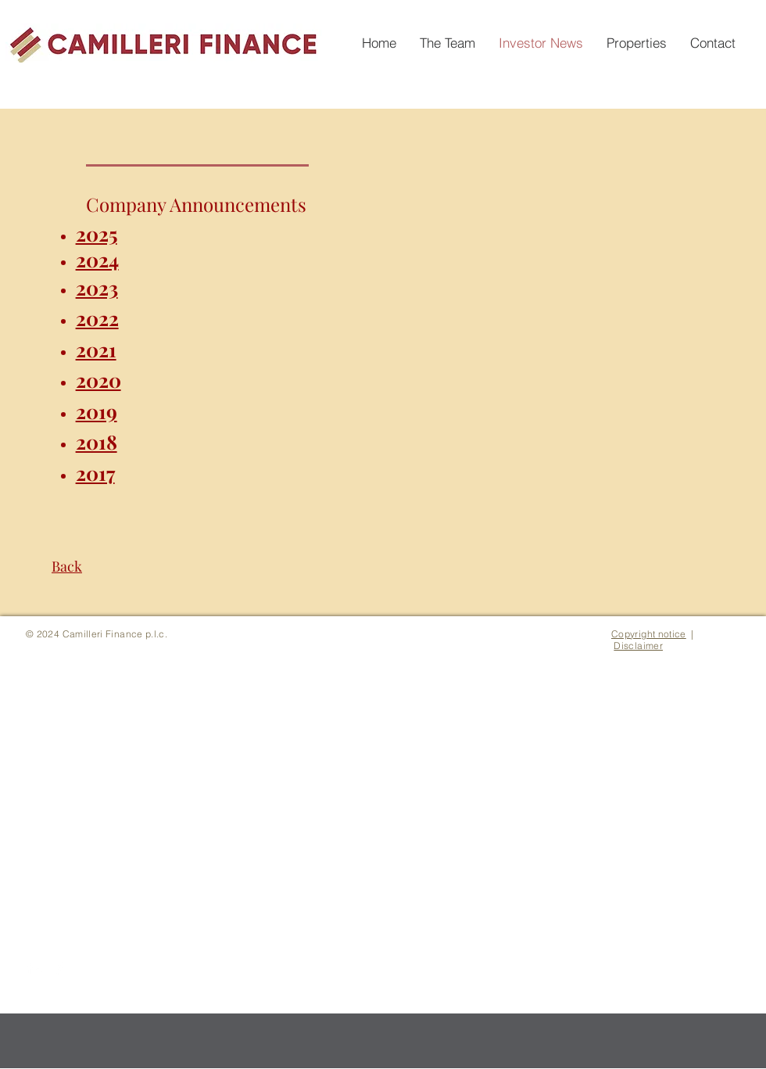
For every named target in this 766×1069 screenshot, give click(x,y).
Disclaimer (638, 645)
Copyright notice (648, 634)
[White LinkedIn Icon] (34, 969)
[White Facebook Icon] (59, 969)
